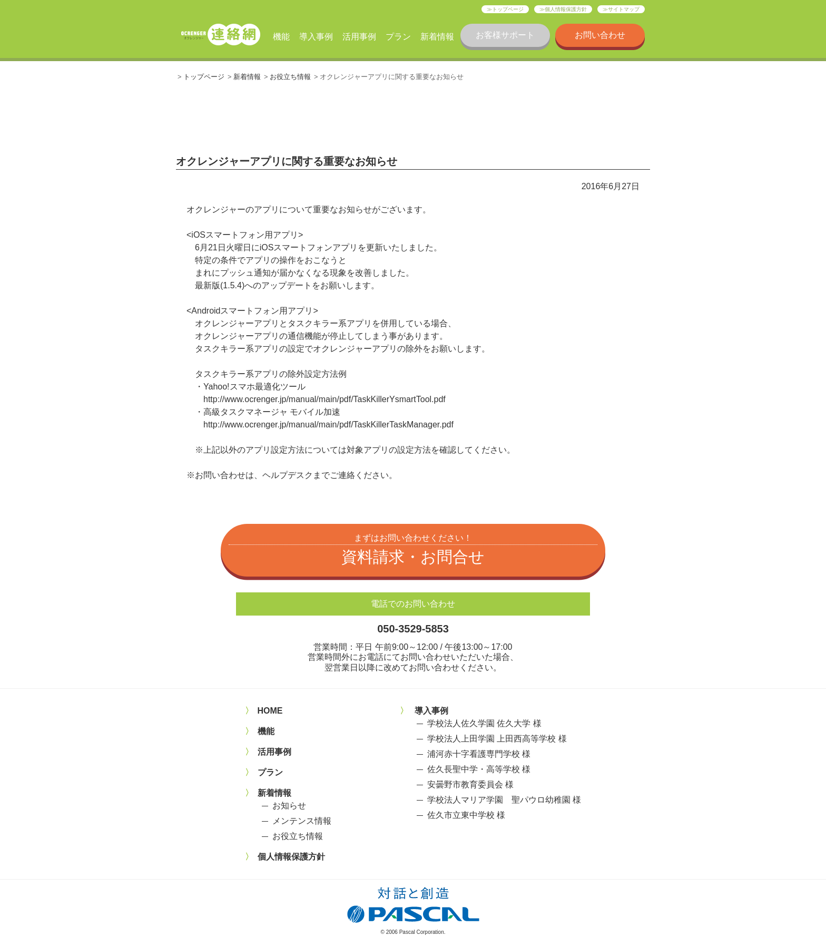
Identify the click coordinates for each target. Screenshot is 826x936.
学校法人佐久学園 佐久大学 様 (484, 723)
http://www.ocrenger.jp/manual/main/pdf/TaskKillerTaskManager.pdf (328, 424)
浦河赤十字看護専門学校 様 (478, 753)
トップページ (508, 9)
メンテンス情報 (301, 820)
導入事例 (316, 36)
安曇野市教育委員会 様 (470, 784)
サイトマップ (624, 9)
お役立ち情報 (290, 77)
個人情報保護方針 (566, 9)
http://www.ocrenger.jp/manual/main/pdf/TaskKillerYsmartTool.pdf (324, 399)
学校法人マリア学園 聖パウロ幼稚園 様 (504, 799)
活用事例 (359, 36)
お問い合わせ (600, 35)
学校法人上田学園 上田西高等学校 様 (497, 738)
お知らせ (289, 805)
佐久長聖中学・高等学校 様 (478, 769)
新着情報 (437, 36)
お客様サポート (505, 35)
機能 (281, 36)
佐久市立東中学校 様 (466, 815)
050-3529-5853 (413, 629)
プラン (398, 36)
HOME (270, 710)
